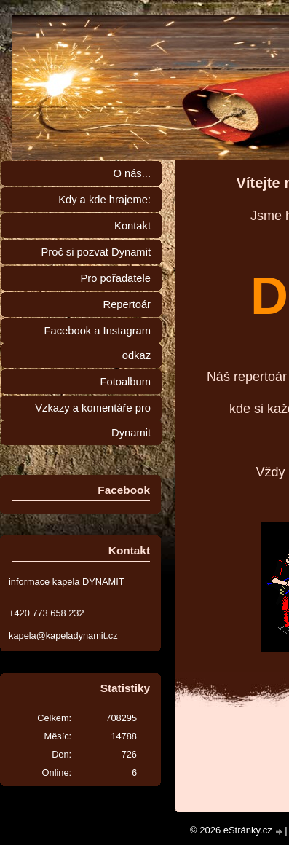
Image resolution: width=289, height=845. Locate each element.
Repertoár (127, 304)
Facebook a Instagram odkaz (97, 343)
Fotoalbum (125, 382)
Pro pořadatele (115, 278)
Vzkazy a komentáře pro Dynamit (93, 420)
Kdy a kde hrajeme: (104, 199)
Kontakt (132, 226)
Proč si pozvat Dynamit (96, 252)
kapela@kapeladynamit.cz (63, 635)
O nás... (132, 173)
